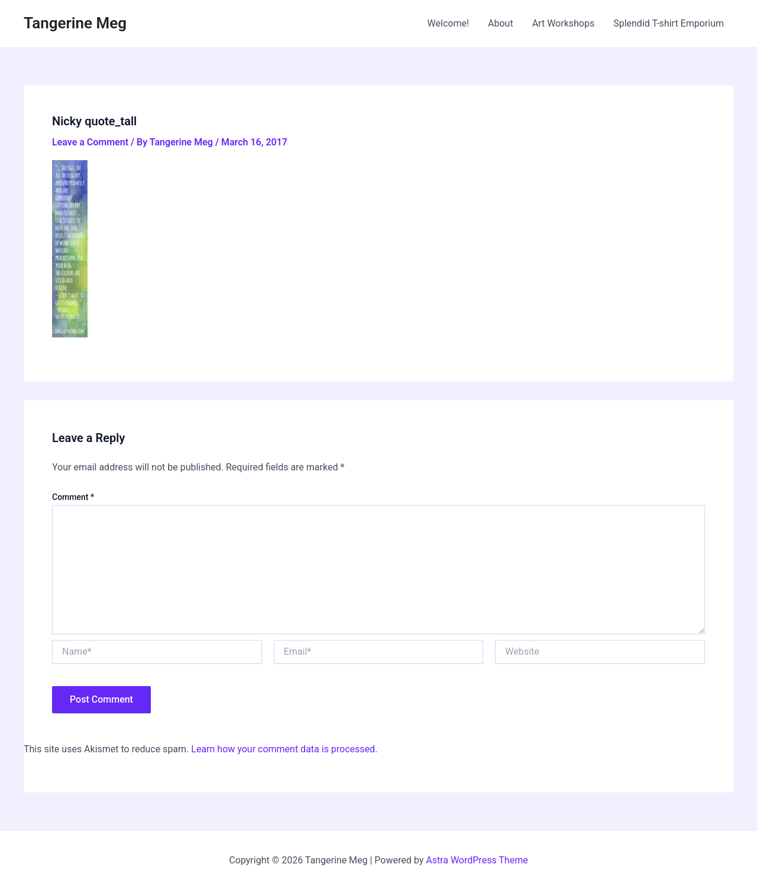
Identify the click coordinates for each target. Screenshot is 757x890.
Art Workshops (563, 23)
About (500, 23)
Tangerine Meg (75, 23)
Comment (73, 497)
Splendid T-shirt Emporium (668, 23)
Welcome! (448, 23)
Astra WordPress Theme (477, 860)
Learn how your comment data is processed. (284, 749)
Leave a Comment (90, 142)
